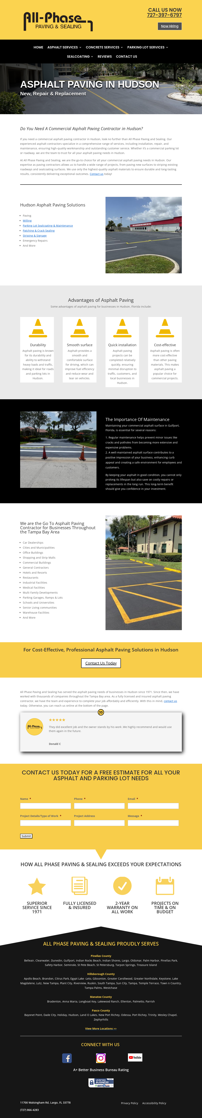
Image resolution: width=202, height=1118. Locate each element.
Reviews (105, 57)
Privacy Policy (129, 1103)
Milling (27, 220)
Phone (80, 799)
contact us (170, 701)
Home (38, 48)
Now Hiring (169, 26)
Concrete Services (102, 48)
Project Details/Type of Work (40, 816)
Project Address (84, 816)
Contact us (96, 174)
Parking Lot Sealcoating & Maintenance (48, 225)
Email (133, 799)
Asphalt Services (62, 48)
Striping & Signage (35, 235)
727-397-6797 (164, 15)
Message (135, 816)
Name (25, 799)
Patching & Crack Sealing (39, 230)
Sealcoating (78, 57)
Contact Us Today (101, 663)
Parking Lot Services (146, 48)
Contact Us (126, 57)
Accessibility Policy (154, 1103)
